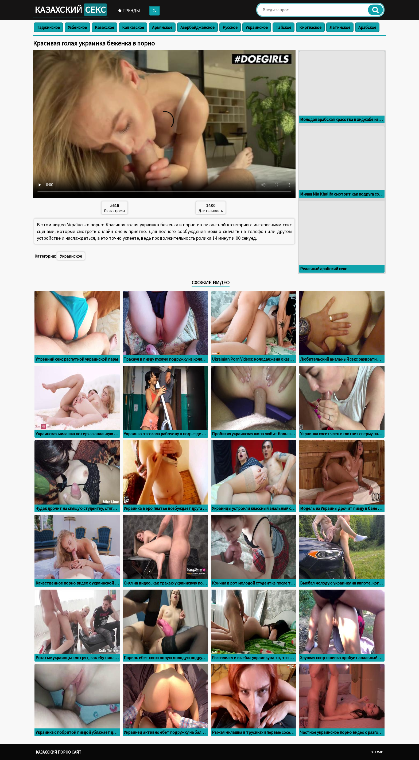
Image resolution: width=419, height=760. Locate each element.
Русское (230, 27)
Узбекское (77, 27)
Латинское (339, 27)
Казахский (71, 9)
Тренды (129, 10)
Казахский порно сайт (58, 752)
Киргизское (310, 27)
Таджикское (48, 27)
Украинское (257, 27)
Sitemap (377, 752)
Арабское (367, 27)
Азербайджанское (197, 27)
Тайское (283, 27)
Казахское (104, 27)
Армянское (162, 27)
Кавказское (133, 27)
